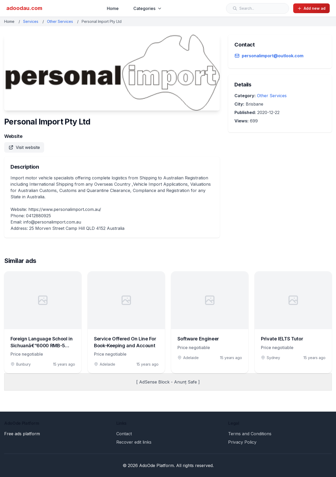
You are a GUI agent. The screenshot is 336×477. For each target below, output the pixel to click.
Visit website (24, 147)
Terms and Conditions (249, 433)
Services (30, 21)
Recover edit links (133, 442)
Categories (147, 8)
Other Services (60, 21)
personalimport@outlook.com (272, 55)
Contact (124, 433)
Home (113, 8)
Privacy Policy (242, 442)
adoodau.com (24, 8)
